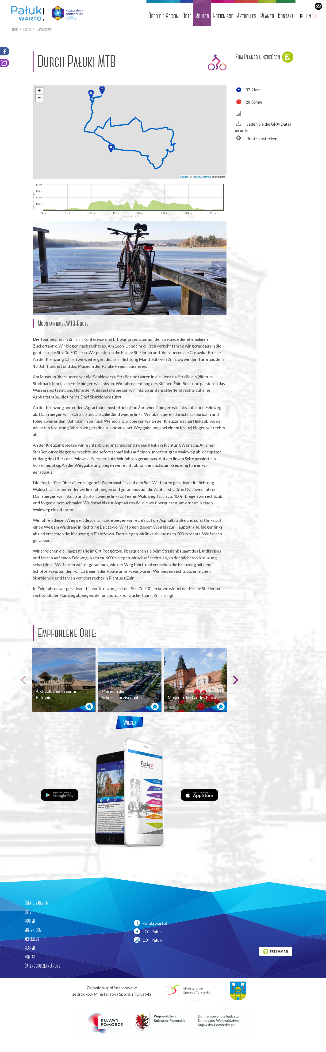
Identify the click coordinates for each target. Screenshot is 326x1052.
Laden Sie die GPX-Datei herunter (262, 127)
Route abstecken (255, 138)
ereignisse (32, 930)
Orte (187, 16)
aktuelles (31, 939)
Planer (267, 16)
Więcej (129, 722)
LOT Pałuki (148, 931)
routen (29, 921)
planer (29, 948)
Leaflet (184, 176)
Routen (202, 16)
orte (27, 912)
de (315, 15)
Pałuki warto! (150, 923)
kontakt (30, 957)
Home (15, 29)
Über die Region (163, 16)
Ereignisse (223, 16)
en (308, 15)
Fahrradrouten (44, 29)
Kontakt (286, 16)
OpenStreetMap (202, 176)
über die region (36, 903)
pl (302, 15)
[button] (102, 90)
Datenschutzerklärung (42, 966)
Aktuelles (247, 16)
